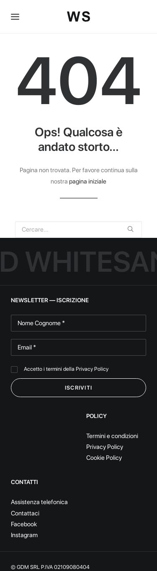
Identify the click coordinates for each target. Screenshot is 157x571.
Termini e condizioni (112, 436)
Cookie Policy (104, 457)
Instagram (24, 535)
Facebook (24, 524)
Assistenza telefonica (39, 502)
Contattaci (25, 513)
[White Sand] (78, 16)
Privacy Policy (92, 369)
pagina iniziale (87, 181)
